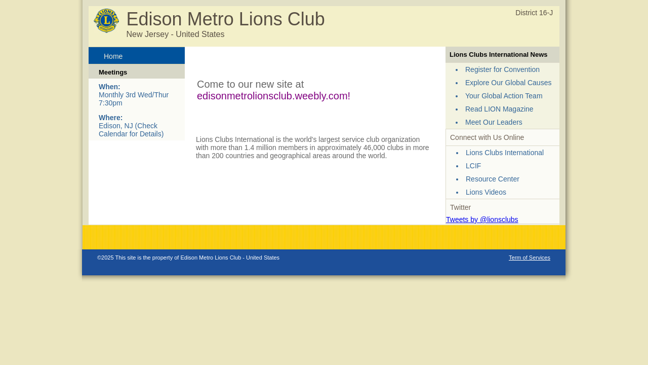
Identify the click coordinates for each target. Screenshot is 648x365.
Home (113, 56)
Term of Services (529, 257)
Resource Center (492, 179)
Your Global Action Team (504, 96)
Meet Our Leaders (493, 122)
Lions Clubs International (505, 153)
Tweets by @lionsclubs (482, 219)
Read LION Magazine (499, 109)
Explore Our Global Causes (508, 83)
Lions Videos (486, 192)
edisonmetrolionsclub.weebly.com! (273, 95)
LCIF (473, 166)
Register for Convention (502, 69)
